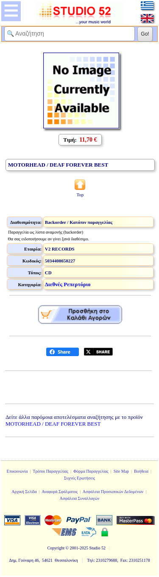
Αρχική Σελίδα (24, 491)
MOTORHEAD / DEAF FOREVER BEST (53, 424)
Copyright (55, 548)
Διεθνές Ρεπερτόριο (68, 284)
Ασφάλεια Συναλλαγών (79, 498)
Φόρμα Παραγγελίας (91, 471)
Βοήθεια (141, 471)
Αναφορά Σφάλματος (60, 491)
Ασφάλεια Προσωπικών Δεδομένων (113, 491)
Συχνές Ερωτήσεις (79, 478)
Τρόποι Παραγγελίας (50, 471)
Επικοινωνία (17, 471)
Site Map (121, 471)
